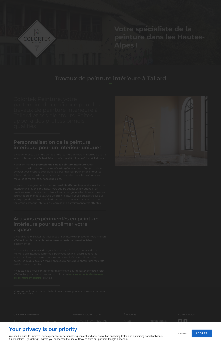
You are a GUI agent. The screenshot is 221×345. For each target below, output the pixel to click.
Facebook (122, 339)
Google (112, 339)
